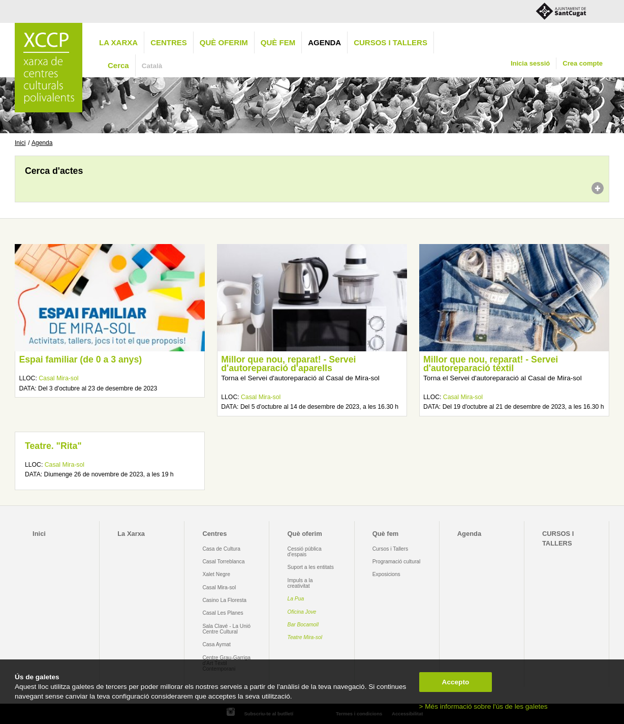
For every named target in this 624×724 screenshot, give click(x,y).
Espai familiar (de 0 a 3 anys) (80, 359)
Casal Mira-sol (58, 378)
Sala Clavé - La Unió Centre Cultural (226, 629)
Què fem (278, 42)
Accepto (456, 682)
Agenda (324, 42)
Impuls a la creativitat (300, 583)
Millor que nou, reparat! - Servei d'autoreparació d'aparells (288, 364)
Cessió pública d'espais (305, 551)
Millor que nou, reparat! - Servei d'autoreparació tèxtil (490, 364)
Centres (168, 42)
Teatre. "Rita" (53, 446)
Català (152, 66)
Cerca (118, 65)
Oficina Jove (302, 612)
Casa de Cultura (221, 549)
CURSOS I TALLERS (390, 42)
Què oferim (224, 42)
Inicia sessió (530, 63)
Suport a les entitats (311, 567)
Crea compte (583, 63)
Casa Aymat (216, 644)
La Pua (296, 598)
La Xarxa (118, 42)
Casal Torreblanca (223, 561)
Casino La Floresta (224, 600)
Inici (20, 142)
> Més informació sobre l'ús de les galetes (483, 706)
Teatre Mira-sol (305, 637)
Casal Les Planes (222, 613)
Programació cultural (396, 561)
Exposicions (386, 574)
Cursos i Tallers (390, 549)
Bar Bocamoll (303, 624)
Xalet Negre (216, 574)
